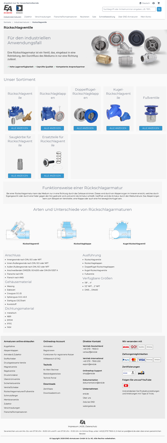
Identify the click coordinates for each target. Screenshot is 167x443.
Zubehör (28, 17)
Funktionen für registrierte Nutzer (58, 354)
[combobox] (129, 9)
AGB (82, 426)
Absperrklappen (11, 350)
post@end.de (130, 431)
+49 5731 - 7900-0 (90, 349)
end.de (86, 394)
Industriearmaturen (12, 17)
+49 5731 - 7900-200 (92, 361)
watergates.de (89, 406)
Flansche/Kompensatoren (65, 17)
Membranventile (11, 400)
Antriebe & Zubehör (12, 354)
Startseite (7, 22)
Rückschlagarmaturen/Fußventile (19, 391)
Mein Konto (146, 17)
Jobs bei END (89, 402)
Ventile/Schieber (11, 387)
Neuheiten (84, 17)
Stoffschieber (10, 359)
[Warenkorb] (158, 3)
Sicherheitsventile (12, 383)
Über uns (87, 398)
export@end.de (89, 364)
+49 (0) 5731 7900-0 (107, 431)
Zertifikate (48, 389)
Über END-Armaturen (128, 17)
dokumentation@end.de (94, 383)
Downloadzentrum (51, 393)
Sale (94, 17)
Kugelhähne (9, 346)
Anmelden (48, 346)
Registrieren (48, 350)
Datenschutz (91, 426)
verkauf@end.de (90, 352)
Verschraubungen (43, 17)
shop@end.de (89, 373)
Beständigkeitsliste (52, 374)
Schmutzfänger (11, 395)
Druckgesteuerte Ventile (15, 363)
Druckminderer (11, 375)
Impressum (73, 426)
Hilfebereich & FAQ (51, 359)
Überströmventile (12, 379)
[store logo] (30, 9)
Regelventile (9, 371)
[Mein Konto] (153, 3)
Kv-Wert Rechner (51, 370)
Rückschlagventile (39, 22)
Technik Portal (49, 378)
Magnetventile (10, 367)
